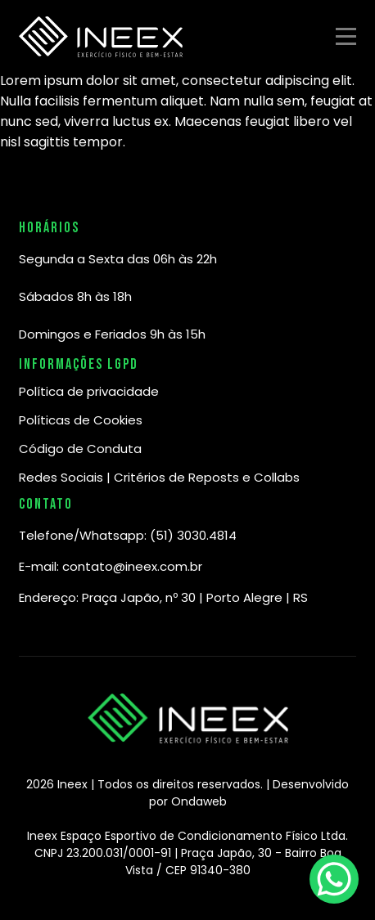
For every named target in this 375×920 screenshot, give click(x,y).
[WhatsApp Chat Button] (334, 879)
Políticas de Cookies (80, 420)
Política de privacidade (89, 391)
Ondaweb (199, 801)
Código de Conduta (80, 448)
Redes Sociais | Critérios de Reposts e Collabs (159, 477)
